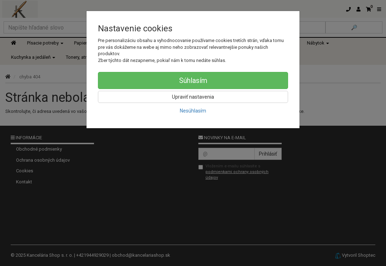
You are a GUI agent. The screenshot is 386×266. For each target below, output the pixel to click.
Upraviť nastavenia (193, 97)
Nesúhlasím (193, 111)
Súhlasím (193, 80)
